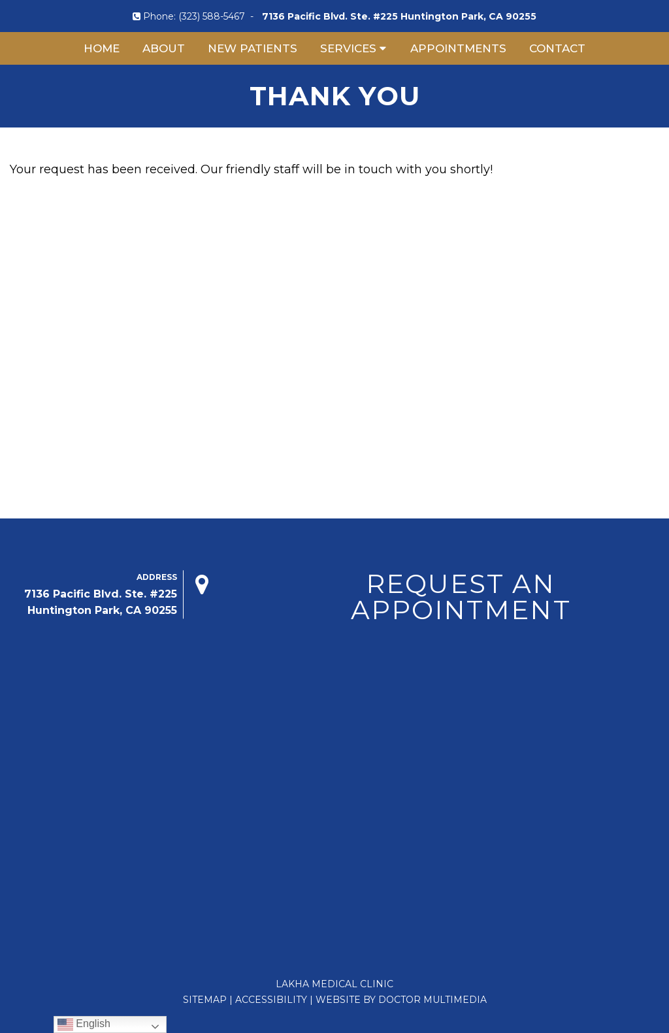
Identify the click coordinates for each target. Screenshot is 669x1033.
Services (348, 48)
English (83, 1024)
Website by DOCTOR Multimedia (401, 1000)
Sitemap (205, 1000)
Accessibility (271, 1000)
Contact (557, 48)
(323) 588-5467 (211, 16)
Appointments (458, 48)
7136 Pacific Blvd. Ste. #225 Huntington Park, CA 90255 (399, 16)
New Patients (252, 48)
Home (102, 48)
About (163, 48)
